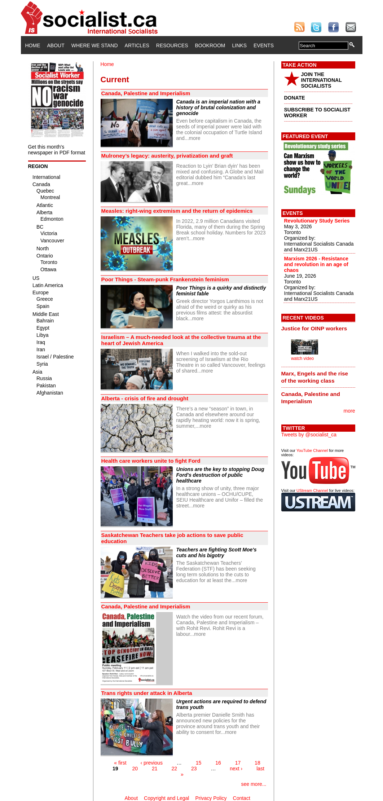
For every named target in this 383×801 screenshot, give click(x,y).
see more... (253, 784)
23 (194, 768)
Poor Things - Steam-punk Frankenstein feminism (165, 279)
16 (218, 763)
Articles (137, 45)
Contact (241, 798)
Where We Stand (94, 45)
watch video (302, 358)
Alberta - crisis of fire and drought (145, 398)
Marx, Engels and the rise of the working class (314, 377)
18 (257, 763)
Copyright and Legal (166, 798)
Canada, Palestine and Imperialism (146, 93)
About (56, 45)
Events (264, 45)
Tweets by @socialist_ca (309, 434)
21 (155, 768)
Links (239, 45)
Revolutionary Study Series (317, 221)
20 (135, 768)
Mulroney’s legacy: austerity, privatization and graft (167, 156)
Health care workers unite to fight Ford (151, 461)
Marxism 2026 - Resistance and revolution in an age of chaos (316, 264)
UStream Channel (312, 490)
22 (174, 768)
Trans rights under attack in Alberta (146, 693)
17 (238, 763)
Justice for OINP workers (314, 328)
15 (199, 763)
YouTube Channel (312, 450)
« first (120, 763)
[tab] (318, 328)
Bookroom (210, 45)
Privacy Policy (210, 798)
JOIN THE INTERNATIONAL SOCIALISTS (321, 80)
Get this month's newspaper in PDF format (56, 149)
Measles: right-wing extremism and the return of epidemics (177, 211)
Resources (172, 45)
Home (32, 45)
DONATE (294, 98)
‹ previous (151, 763)
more (195, 138)
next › (236, 768)
